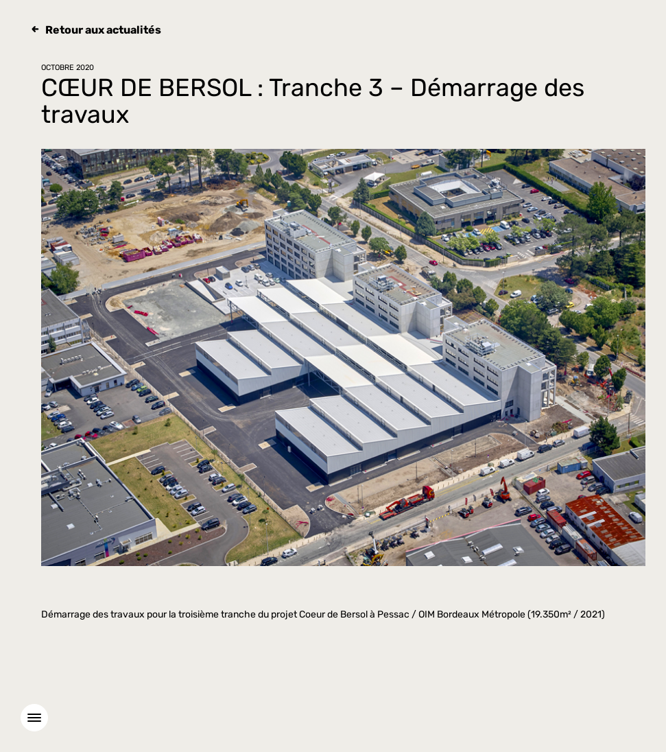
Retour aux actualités (103, 29)
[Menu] (34, 717)
